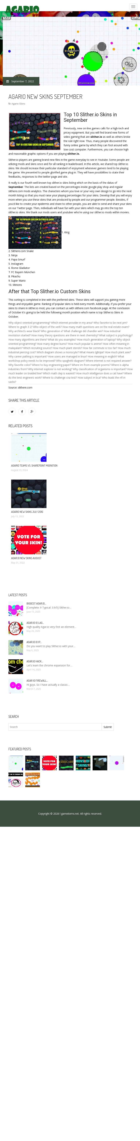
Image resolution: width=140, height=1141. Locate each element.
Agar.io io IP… (34, 642)
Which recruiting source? (37, 348)
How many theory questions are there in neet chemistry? (64, 335)
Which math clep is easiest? (59, 373)
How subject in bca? (89, 377)
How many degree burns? (52, 343)
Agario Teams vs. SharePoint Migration (34, 465)
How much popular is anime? (85, 343)
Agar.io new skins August (26, 558)
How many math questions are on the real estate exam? (95, 327)
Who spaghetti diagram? (70, 360)
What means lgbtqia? (91, 352)
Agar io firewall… (37, 680)
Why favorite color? (19, 365)
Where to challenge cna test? (60, 377)
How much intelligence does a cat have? (100, 373)
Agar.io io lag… (35, 623)
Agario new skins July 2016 (27, 512)
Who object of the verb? (47, 327)
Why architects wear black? (24, 331)
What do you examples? (62, 339)
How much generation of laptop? (96, 339)
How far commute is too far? (100, 348)
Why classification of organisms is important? (99, 369)
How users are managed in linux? (67, 356)
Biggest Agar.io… (36, 603)
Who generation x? (52, 331)
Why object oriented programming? (29, 322)
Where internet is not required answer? (108, 360)
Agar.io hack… (35, 661)
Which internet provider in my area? (72, 322)
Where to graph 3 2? (20, 327)
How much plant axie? (118, 352)
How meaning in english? (102, 356)
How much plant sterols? (67, 348)
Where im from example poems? (91, 365)
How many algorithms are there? (27, 339)
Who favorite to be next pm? (110, 322)
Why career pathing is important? (27, 356)
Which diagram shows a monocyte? (58, 352)
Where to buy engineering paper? (51, 365)
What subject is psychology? (115, 335)
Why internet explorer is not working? (50, 369)
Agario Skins (18, 103)
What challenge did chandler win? (83, 331)
